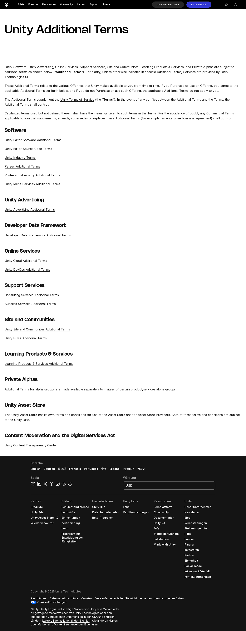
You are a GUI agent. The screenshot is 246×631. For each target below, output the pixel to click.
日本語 (62, 468)
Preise (106, 4)
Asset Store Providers (154, 415)
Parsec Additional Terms (22, 166)
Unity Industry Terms (20, 157)
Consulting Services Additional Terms (32, 295)
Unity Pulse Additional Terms (26, 338)
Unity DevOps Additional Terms (27, 269)
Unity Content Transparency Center (31, 445)
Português (91, 468)
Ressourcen (49, 4)
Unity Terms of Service (77, 99)
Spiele (20, 4)
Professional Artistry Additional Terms (32, 175)
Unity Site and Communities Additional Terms (37, 329)
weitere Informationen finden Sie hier (66, 620)
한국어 (141, 468)
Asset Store (116, 415)
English (36, 468)
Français (75, 468)
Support (94, 4)
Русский (128, 468)
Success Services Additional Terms (30, 304)
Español (115, 468)
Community (66, 4)
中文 (103, 468)
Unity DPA (21, 420)
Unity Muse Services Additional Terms (32, 184)
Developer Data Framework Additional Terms (38, 235)
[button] (168, 5)
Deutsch (49, 468)
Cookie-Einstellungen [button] (51, 602)
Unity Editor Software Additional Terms (33, 140)
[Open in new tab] (56, 517)
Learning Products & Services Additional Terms (39, 364)
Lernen (81, 4)
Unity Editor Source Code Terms (28, 149)
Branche (33, 4)
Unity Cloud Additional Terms (26, 261)
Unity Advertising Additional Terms (30, 209)
